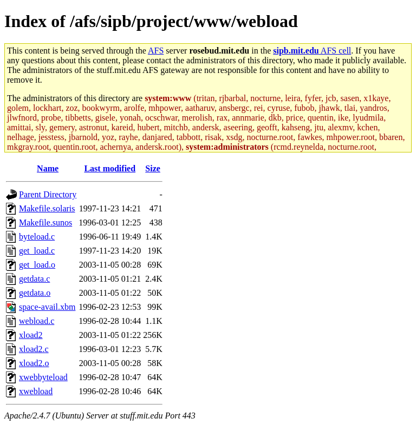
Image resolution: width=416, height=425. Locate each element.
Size (152, 168)
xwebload (36, 391)
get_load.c (37, 250)
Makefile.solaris (47, 208)
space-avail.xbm (47, 306)
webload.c (36, 321)
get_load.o (37, 264)
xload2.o (34, 363)
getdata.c (34, 278)
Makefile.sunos (45, 222)
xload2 (31, 335)
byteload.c (37, 236)
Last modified (109, 168)
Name (47, 168)
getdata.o (34, 292)
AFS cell (312, 50)
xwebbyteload (43, 377)
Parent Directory (47, 194)
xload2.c (34, 349)
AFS (156, 50)
